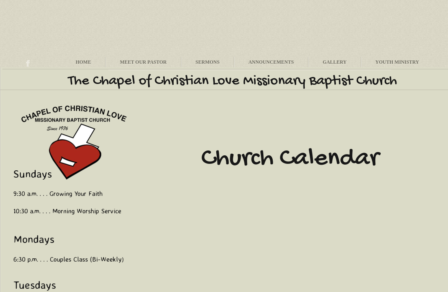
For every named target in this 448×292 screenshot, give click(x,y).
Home (83, 62)
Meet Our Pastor (143, 62)
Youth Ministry (397, 62)
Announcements (271, 62)
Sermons (208, 62)
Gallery (335, 62)
